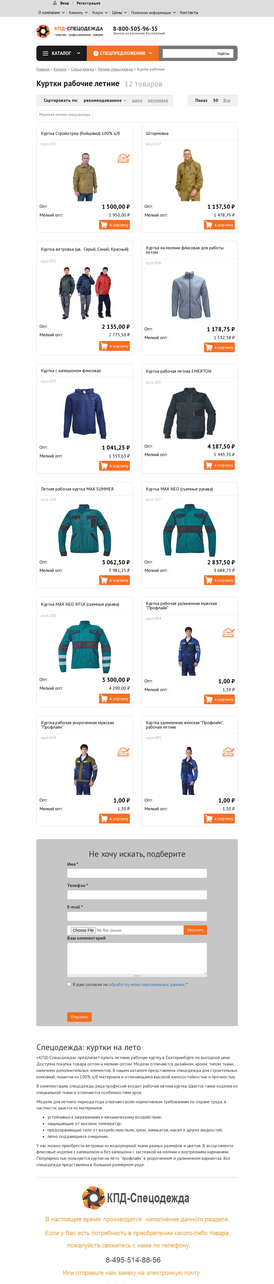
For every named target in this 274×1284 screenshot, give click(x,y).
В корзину (119, 224)
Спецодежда (82, 69)
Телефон (77, 885)
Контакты (189, 12)
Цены (117, 12)
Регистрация (88, 3)
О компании (49, 12)
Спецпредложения (126, 53)
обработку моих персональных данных (146, 984)
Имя (72, 864)
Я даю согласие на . (127, 984)
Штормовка (157, 133)
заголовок (158, 100)
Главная (43, 69)
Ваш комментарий (86, 938)
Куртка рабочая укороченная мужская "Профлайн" (77, 725)
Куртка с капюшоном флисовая (71, 370)
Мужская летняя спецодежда (64, 114)
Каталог (63, 53)
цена (137, 100)
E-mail (75, 907)
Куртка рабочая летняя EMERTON (178, 371)
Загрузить (195, 929)
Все (227, 100)
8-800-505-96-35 (135, 28)
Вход (64, 3)
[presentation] (156, 1001)
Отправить (79, 1016)
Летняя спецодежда (115, 69)
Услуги (97, 12)
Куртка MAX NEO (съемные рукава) (179, 489)
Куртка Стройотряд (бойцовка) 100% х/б (80, 133)
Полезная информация (151, 12)
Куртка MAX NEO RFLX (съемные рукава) (80, 604)
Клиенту (76, 12)
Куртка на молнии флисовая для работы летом (185, 250)
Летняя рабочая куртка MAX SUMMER (77, 489)
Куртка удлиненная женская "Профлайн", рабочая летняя (184, 725)
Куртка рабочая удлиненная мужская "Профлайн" (181, 605)
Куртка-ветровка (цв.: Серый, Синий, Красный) (84, 249)
